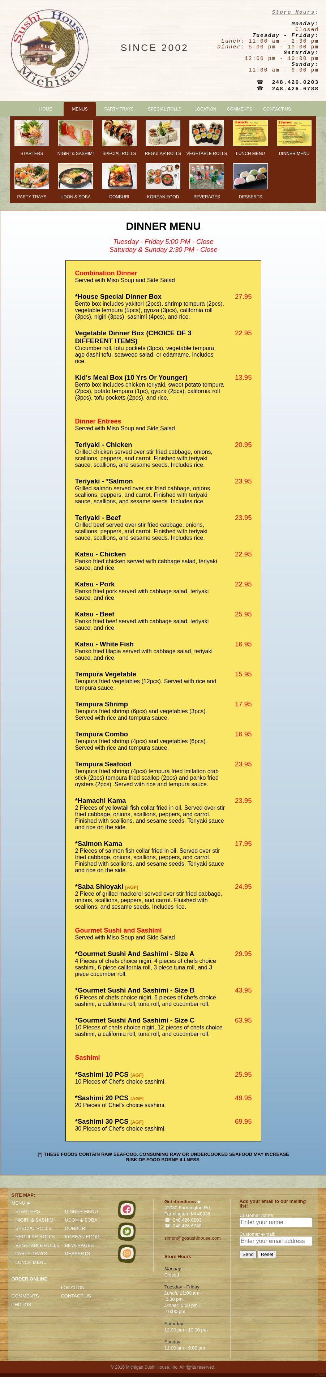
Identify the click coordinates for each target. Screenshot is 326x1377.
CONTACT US (277, 109)
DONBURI (75, 1228)
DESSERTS (77, 1253)
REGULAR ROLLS (35, 1236)
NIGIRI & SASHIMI (35, 1220)
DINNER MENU (81, 1211)
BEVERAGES (79, 1245)
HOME (45, 109)
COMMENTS (239, 109)
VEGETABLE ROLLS (37, 1245)
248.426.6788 (295, 89)
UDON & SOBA (81, 1220)
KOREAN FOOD (82, 1236)
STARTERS (27, 1211)
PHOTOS (21, 1304)
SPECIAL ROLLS (164, 109)
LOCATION (205, 109)
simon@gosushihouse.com (192, 1238)
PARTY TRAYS (119, 109)
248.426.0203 (295, 82)
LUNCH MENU (31, 1262)
